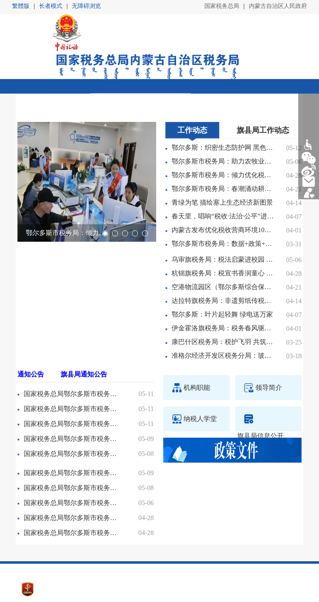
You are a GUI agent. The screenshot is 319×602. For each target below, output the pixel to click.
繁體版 (20, 6)
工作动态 (192, 106)
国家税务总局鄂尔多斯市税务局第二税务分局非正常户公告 (71, 414)
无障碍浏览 (86, 6)
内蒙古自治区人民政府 (278, 6)
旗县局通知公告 (84, 350)
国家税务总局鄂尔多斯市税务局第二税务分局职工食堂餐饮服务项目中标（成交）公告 (71, 463)
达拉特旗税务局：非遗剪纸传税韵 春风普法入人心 (223, 276)
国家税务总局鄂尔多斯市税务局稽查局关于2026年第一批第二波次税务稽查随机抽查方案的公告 (71, 369)
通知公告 (30, 350)
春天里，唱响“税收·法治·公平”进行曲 (223, 192)
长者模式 (50, 6)
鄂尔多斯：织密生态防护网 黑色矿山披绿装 (223, 123)
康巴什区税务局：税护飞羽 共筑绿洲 (223, 318)
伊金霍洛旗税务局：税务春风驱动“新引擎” (223, 304)
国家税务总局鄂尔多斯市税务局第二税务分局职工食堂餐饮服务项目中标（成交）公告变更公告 (71, 384)
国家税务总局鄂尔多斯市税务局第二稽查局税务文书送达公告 (71, 478)
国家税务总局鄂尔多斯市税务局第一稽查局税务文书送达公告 (71, 493)
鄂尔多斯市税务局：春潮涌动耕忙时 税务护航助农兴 (223, 164)
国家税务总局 (221, 6)
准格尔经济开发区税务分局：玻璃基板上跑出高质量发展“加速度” (223, 331)
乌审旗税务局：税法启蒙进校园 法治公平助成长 (223, 235)
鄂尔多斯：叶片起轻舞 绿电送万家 (222, 290)
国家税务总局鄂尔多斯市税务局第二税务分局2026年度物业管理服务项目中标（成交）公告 (71, 429)
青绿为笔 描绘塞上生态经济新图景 (222, 178)
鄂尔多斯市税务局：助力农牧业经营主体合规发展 (223, 137)
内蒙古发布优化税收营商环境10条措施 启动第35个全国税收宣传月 (223, 206)
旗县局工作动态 (263, 106)
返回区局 (288, 86)
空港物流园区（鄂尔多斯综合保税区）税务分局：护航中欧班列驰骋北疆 (223, 263)
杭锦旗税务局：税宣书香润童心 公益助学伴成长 (223, 249)
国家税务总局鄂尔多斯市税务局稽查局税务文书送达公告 (71, 399)
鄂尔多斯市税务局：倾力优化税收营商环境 (67, 209)
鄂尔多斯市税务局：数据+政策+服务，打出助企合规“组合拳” (223, 219)
